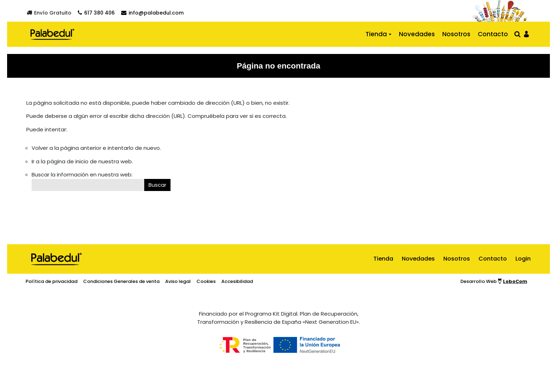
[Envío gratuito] (49, 12)
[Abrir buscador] (517, 34)
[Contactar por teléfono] (96, 12)
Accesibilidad (237, 281)
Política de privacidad (51, 281)
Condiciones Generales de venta (121, 281)
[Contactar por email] (152, 12)
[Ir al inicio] (52, 34)
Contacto (493, 34)
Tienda (376, 34)
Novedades (417, 34)
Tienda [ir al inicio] (383, 259)
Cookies (206, 281)
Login (523, 259)
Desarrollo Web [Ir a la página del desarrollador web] (493, 281)
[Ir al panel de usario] (526, 33)
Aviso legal (178, 281)
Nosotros (456, 34)
